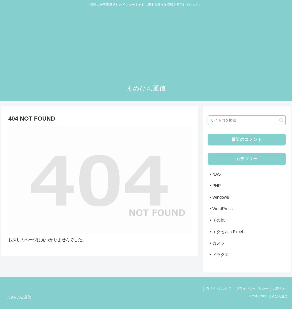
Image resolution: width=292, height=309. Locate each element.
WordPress (222, 208)
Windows (220, 197)
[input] (247, 120)
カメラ (218, 243)
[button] (281, 120)
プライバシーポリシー (252, 288)
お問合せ (279, 288)
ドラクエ (220, 254)
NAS (216, 174)
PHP (216, 185)
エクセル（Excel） (229, 232)
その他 (218, 220)
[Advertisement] (146, 44)
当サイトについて (219, 288)
